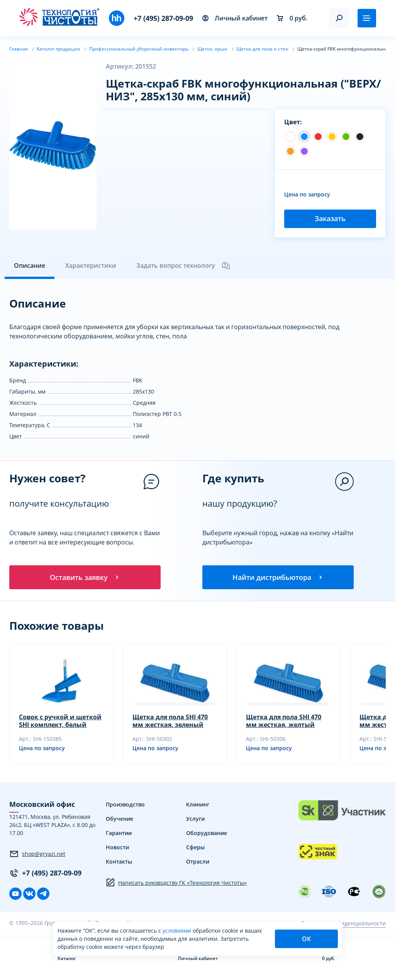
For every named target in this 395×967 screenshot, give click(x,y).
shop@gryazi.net (37, 854)
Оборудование (206, 833)
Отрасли (197, 862)
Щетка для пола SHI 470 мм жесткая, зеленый (170, 721)
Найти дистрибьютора (278, 577)
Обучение (119, 819)
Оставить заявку (85, 577)
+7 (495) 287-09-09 (163, 18)
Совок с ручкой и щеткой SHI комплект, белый (60, 721)
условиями (178, 930)
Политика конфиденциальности (343, 923)
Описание (29, 265)
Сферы (195, 848)
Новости (117, 848)
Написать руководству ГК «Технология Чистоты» (176, 883)
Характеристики (90, 265)
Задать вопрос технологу (183, 265)
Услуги (195, 819)
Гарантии (119, 833)
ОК (306, 939)
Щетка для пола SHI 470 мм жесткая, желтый (283, 721)
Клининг (197, 805)
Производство (125, 805)
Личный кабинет (235, 18)
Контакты (119, 862)
